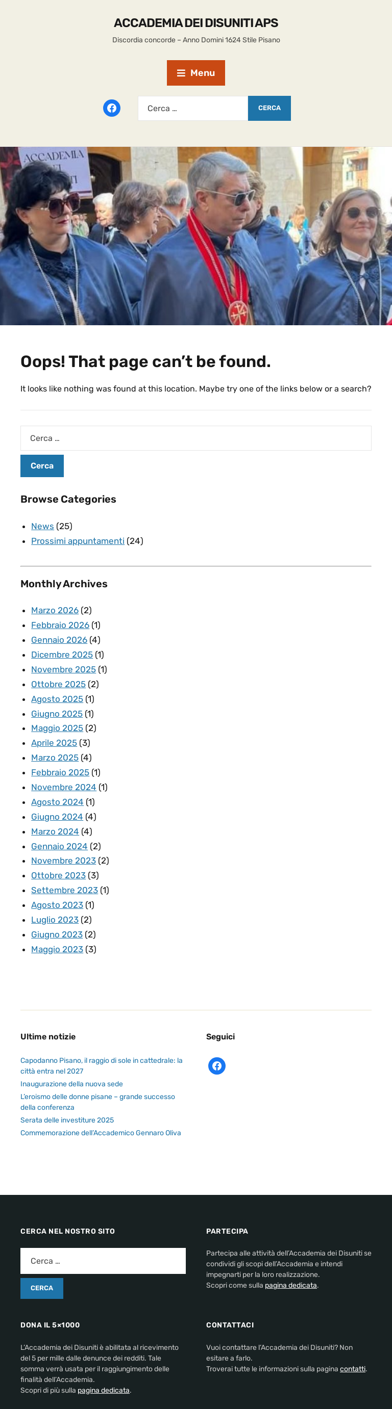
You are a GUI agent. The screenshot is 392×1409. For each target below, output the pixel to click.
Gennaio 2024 (59, 846)
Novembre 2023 (63, 860)
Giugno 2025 (57, 714)
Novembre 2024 (63, 787)
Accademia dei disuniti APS (196, 23)
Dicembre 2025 (62, 654)
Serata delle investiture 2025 (67, 1120)
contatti (352, 1369)
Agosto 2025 (57, 699)
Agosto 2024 (57, 802)
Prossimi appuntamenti (78, 541)
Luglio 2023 (55, 920)
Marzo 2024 (55, 831)
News (42, 526)
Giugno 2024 (57, 817)
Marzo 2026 (55, 610)
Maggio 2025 (57, 728)
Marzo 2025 (55, 757)
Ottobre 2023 (58, 875)
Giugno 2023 (57, 934)
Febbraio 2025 (60, 772)
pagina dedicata (291, 1285)
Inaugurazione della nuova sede (71, 1084)
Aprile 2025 (54, 743)
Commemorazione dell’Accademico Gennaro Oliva (100, 1133)
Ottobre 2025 (58, 684)
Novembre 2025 (63, 669)
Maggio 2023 (57, 949)
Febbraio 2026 (60, 625)
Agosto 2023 (57, 905)
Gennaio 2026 (59, 640)
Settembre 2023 (64, 890)
